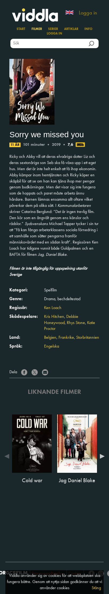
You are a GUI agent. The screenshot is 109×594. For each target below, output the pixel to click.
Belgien (50, 338)
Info (88, 29)
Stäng (96, 588)
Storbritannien (87, 338)
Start (21, 29)
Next (101, 456)
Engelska (51, 346)
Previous (8, 456)
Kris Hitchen (54, 317)
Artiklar (71, 29)
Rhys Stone (76, 323)
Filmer (37, 29)
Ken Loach (52, 308)
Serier (53, 29)
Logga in (88, 13)
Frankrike (66, 338)
